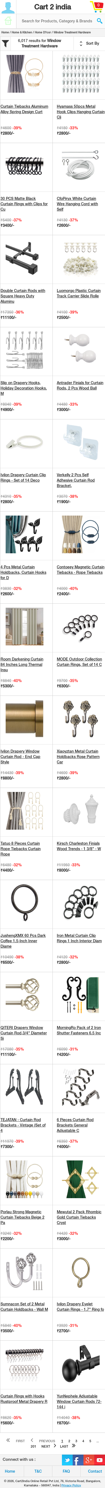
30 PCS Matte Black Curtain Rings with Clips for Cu (24, 203)
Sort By (89, 43)
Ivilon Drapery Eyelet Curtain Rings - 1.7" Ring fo (80, 1307)
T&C (38, 1471)
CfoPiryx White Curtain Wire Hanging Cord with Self (77, 203)
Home (5, 32)
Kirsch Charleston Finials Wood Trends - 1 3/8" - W (79, 846)
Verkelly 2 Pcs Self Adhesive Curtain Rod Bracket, (76, 480)
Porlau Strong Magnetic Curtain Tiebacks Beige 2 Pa (22, 1217)
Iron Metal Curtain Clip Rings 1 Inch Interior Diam (79, 938)
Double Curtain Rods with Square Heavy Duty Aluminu (23, 296)
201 (33, 1446)
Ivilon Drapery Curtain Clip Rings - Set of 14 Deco (23, 477)
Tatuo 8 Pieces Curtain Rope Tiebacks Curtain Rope (21, 848)
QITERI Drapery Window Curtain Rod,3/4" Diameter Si (24, 1033)
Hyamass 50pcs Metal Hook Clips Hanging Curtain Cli (81, 111)
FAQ (66, 1471)
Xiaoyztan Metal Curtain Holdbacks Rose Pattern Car (78, 756)
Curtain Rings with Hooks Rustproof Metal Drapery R (24, 1399)
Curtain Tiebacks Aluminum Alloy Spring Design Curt (24, 109)
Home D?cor (43, 32)
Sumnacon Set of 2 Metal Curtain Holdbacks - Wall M (24, 1307)
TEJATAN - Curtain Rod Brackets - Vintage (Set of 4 (23, 1125)
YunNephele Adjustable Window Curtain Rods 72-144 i (79, 1401)
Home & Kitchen (22, 32)
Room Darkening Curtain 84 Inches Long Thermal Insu (22, 664)
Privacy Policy (71, 1485)
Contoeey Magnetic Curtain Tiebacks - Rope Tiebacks (80, 570)
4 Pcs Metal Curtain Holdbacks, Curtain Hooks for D (23, 572)
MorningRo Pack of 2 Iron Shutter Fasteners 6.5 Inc (79, 1030)
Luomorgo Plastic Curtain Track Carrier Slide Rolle (79, 293)
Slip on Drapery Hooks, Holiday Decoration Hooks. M (24, 388)
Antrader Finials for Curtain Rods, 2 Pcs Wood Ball (80, 385)
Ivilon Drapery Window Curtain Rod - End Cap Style (20, 756)
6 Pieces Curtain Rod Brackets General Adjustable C (75, 1125)
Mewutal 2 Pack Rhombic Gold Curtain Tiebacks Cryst (79, 1217)
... (97, 1441)
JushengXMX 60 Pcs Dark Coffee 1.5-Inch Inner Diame (23, 940)
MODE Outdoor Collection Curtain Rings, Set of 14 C (79, 662)
